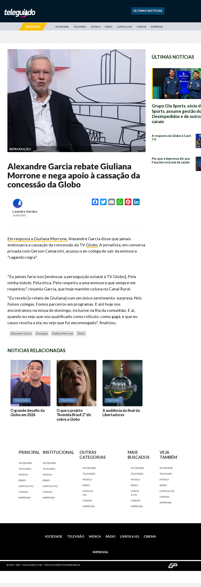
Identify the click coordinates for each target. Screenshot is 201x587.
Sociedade (62, 26)
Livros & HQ (124, 26)
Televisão (80, 26)
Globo (92, 244)
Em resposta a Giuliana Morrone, (37, 238)
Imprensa (157, 26)
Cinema (141, 26)
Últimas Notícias (147, 10)
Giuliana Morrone (62, 333)
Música (95, 26)
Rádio (108, 26)
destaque (42, 333)
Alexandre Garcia (21, 333)
